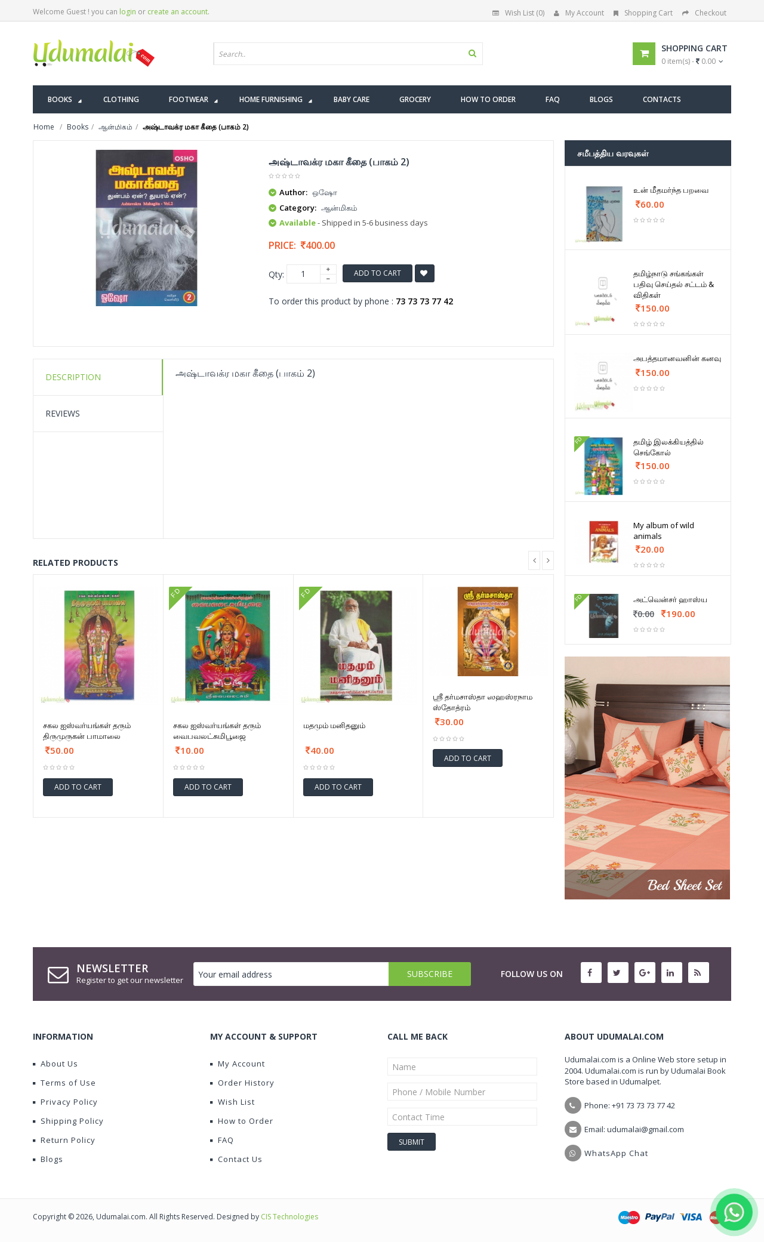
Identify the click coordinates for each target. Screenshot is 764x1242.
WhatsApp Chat (616, 1153)
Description (73, 377)
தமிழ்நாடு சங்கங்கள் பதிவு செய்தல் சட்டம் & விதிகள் (673, 284)
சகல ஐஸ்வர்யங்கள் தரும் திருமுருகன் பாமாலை (87, 730)
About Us (55, 1063)
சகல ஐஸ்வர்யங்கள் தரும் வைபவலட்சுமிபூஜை (217, 730)
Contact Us (236, 1159)
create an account (177, 12)
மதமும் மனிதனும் (334, 725)
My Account (579, 13)
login (127, 12)
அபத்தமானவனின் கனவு (677, 358)
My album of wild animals (663, 530)
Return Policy (64, 1140)
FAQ (222, 1140)
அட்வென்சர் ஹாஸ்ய (670, 599)
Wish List (232, 1101)
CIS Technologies (289, 1217)
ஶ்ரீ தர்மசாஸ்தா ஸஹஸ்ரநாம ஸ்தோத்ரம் (482, 702)
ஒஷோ (324, 192)
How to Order (241, 1120)
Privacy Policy (65, 1101)
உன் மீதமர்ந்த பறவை (670, 189)
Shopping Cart (643, 13)
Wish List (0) (518, 13)
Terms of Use (64, 1082)
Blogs (48, 1159)
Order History (242, 1082)
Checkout (704, 13)
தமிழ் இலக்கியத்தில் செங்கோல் (668, 447)
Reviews (62, 413)
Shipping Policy (68, 1120)
